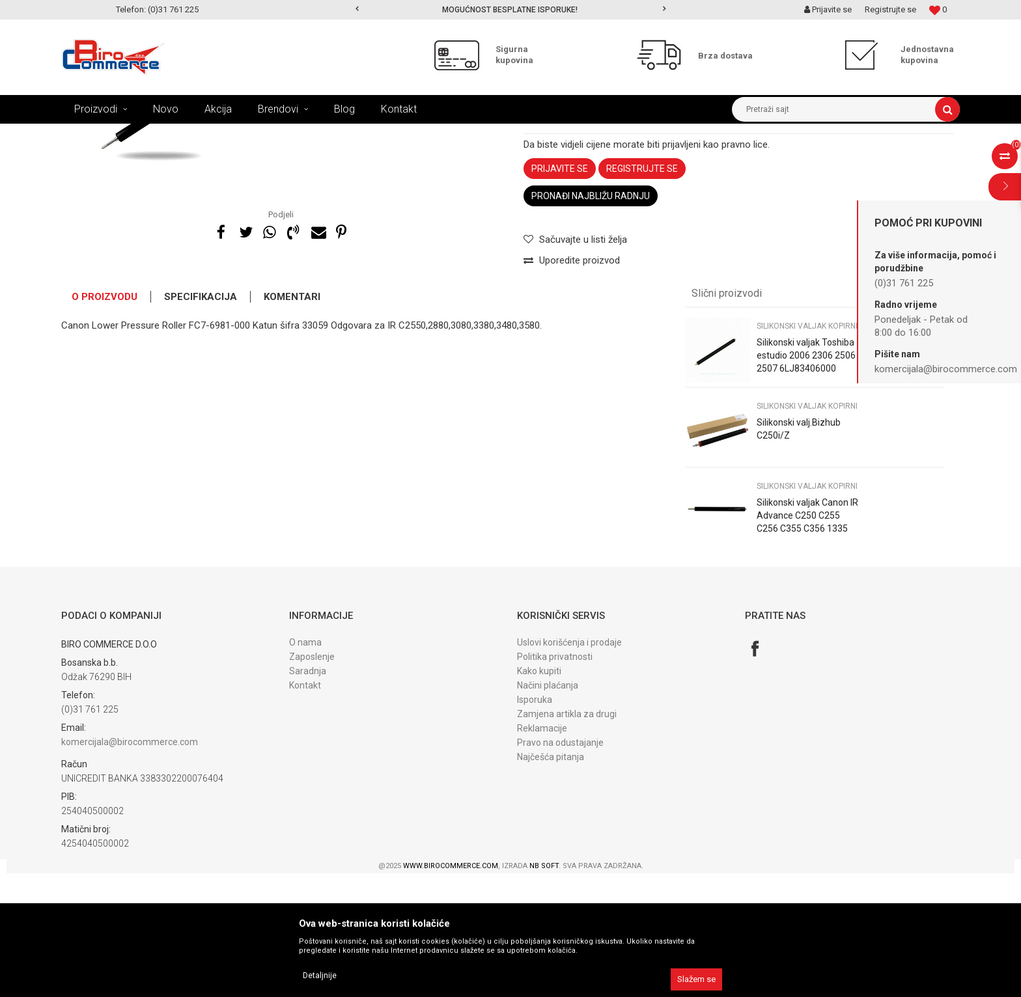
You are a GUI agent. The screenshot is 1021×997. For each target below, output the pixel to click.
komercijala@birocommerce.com (129, 865)
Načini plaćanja (547, 809)
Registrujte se (890, 9)
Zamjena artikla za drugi (567, 837)
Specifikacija (200, 420)
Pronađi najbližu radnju (590, 319)
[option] (510, 10)
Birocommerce (88, 133)
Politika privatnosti (555, 780)
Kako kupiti (539, 794)
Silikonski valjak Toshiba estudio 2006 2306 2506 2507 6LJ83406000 (806, 479)
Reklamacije (542, 852)
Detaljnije (320, 975)
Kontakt (305, 809)
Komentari (292, 420)
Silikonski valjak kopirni (421, 133)
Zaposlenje (312, 780)
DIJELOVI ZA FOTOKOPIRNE (224, 133)
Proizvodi (144, 133)
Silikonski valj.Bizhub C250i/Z (799, 552)
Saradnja (307, 794)
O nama (305, 766)
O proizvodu (104, 420)
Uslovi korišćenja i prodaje (569, 766)
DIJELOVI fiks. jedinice (327, 133)
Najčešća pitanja (550, 880)
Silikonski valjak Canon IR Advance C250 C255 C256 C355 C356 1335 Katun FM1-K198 (807, 645)
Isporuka (534, 823)
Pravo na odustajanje (560, 866)
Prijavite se (559, 292)
